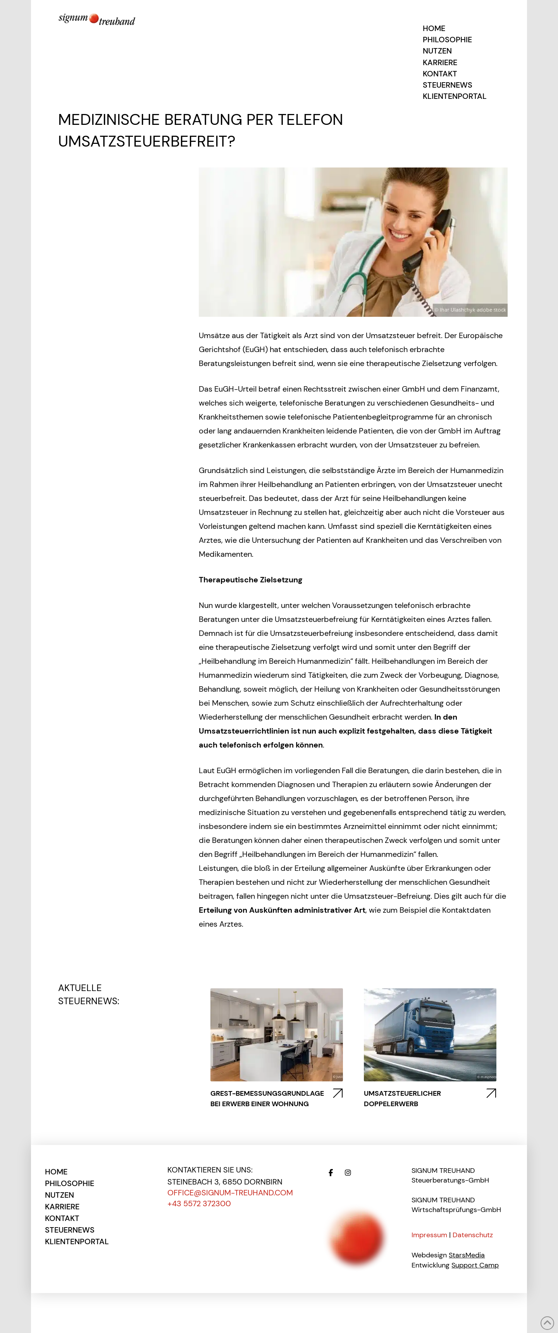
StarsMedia (467, 1255)
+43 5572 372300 (199, 1203)
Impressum (429, 1235)
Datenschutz (473, 1235)
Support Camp (475, 1265)
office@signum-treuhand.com (230, 1193)
